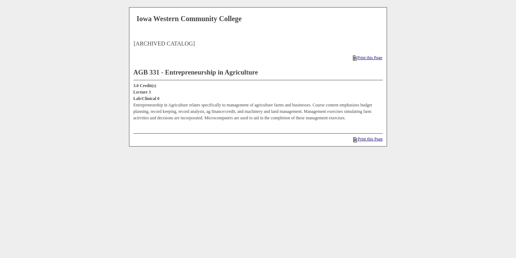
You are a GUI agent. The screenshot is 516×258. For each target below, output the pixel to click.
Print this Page (367, 57)
